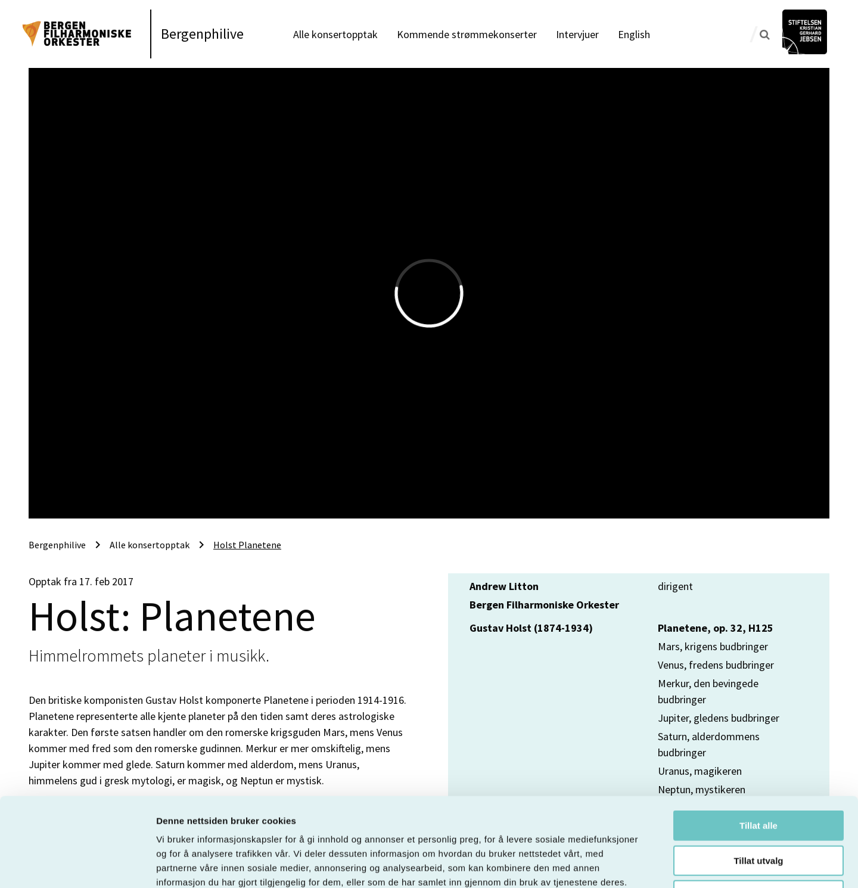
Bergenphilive (202, 33)
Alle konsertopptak (335, 34)
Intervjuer (577, 34)
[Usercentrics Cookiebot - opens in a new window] (77, 865)
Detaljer (634, 864)
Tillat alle (758, 742)
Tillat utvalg (758, 777)
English (634, 34)
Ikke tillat (758, 812)
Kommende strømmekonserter (467, 34)
